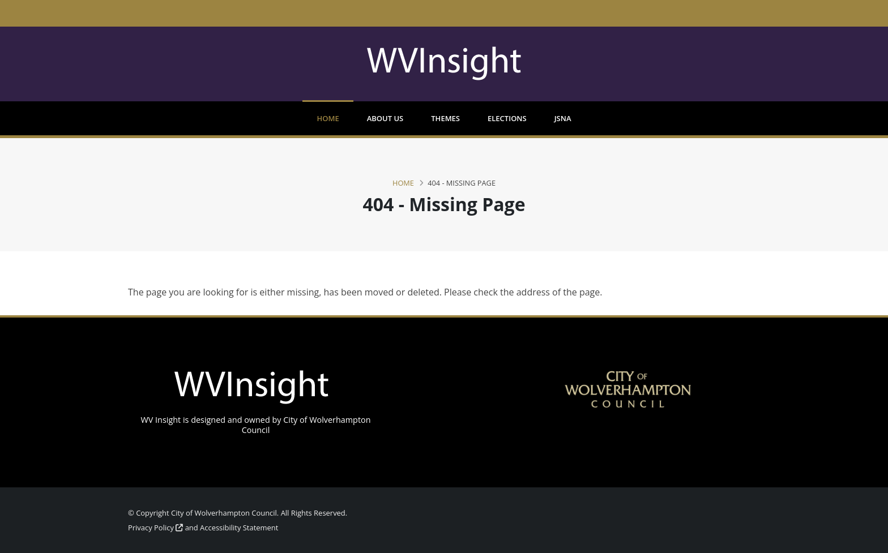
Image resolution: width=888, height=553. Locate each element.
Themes (445, 118)
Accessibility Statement (239, 527)
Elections (507, 118)
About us (385, 118)
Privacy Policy (155, 527)
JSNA (562, 118)
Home (328, 118)
